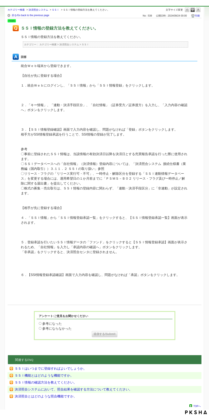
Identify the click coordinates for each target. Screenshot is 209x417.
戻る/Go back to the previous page (30, 15)
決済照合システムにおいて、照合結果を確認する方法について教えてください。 (73, 389)
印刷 (197, 15)
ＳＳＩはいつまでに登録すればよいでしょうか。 (51, 368)
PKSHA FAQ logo (196, 412)
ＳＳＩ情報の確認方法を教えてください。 (46, 382)
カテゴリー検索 (16, 9)
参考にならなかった (57, 328)
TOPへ (197, 406)
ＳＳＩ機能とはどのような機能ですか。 (44, 375)
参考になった (52, 323)
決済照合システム (38, 9)
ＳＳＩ (55, 9)
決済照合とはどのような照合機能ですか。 (46, 396)
